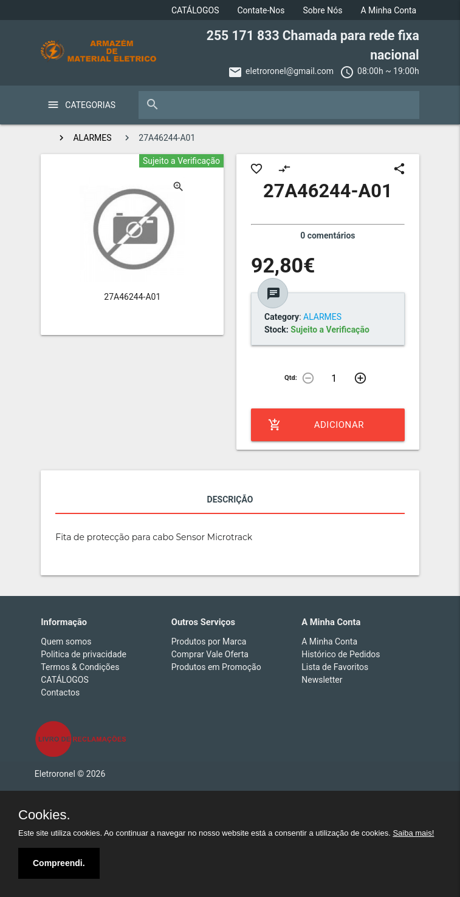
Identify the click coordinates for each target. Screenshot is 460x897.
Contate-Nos (260, 10)
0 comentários (327, 235)
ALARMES (92, 138)
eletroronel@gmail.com (289, 71)
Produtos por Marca (209, 641)
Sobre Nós (323, 10)
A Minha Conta (388, 10)
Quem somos (66, 641)
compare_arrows (284, 168)
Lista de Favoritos (334, 667)
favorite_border (256, 168)
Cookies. (44, 815)
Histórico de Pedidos (340, 654)
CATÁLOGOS (195, 10)
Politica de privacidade (83, 654)
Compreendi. (59, 863)
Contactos (60, 692)
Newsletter (321, 680)
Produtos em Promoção (216, 667)
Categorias (90, 105)
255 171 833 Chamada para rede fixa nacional (313, 45)
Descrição (230, 499)
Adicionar (316, 424)
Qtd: (290, 378)
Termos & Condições (80, 667)
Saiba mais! (413, 833)
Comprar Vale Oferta (210, 654)
